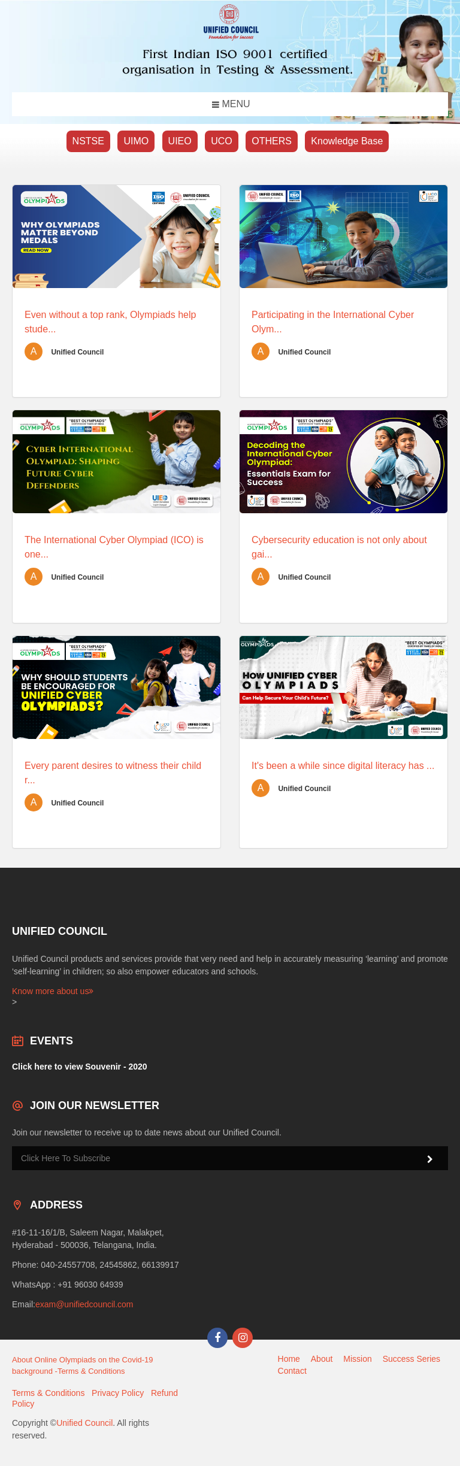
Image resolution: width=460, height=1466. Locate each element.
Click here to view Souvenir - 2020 (79, 1066)
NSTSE (88, 141)
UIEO (180, 141)
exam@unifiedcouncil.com (84, 1304)
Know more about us (52, 991)
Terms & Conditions (48, 1393)
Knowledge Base (347, 141)
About (322, 1359)
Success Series (411, 1359)
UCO (221, 141)
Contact (292, 1371)
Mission (357, 1359)
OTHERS (272, 141)
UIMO (136, 141)
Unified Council (84, 1423)
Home (289, 1359)
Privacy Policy (118, 1393)
